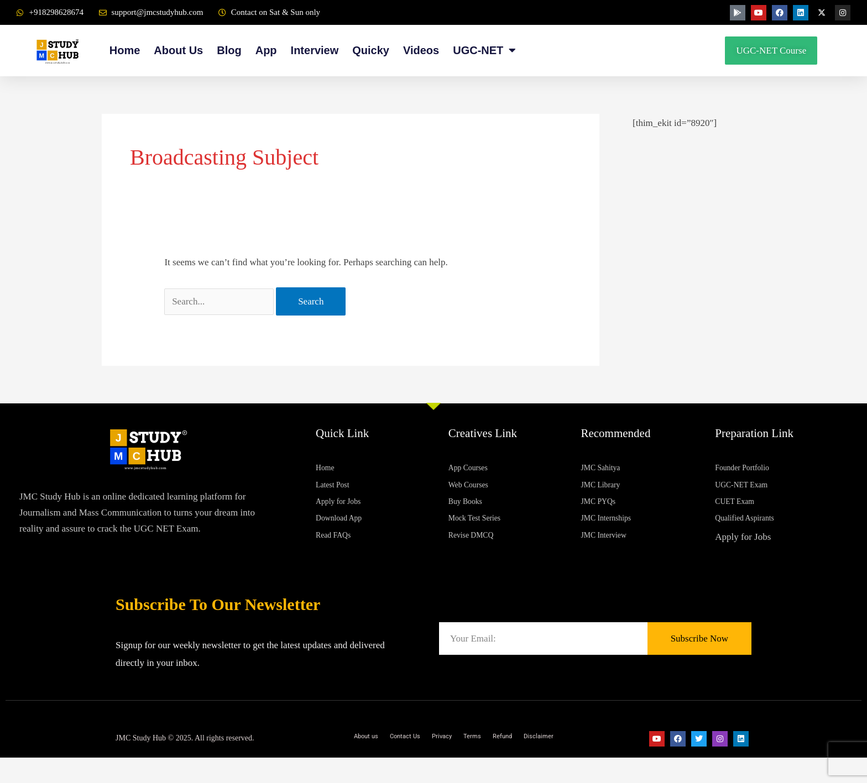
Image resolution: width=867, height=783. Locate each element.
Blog (229, 50)
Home (124, 50)
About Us (178, 50)
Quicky (370, 50)
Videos (421, 50)
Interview (315, 50)
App (266, 50)
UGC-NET (484, 50)
